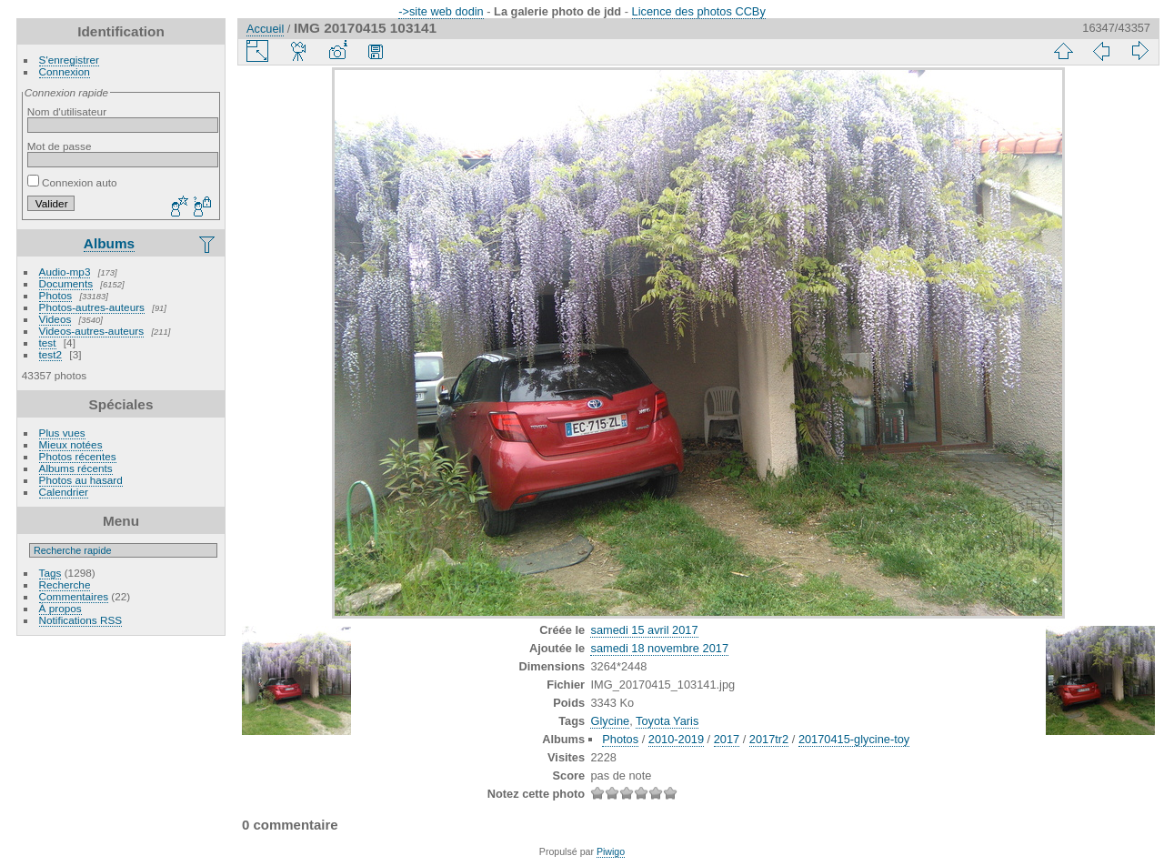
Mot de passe (59, 146)
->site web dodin (441, 11)
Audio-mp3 (65, 271)
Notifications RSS (81, 620)
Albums (109, 243)
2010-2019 (676, 739)
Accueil (265, 28)
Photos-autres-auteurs (92, 307)
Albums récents (76, 468)
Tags (50, 573)
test (47, 342)
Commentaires (74, 596)
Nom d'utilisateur (66, 111)
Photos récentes (77, 456)
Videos (55, 319)
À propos (60, 608)
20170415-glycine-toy (853, 739)
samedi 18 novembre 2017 (659, 648)
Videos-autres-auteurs (92, 331)
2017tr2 (768, 739)
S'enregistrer (69, 59)
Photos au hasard (81, 480)
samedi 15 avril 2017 (643, 630)
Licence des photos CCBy (699, 11)
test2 (51, 354)
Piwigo (611, 851)
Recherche (65, 584)
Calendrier (63, 492)
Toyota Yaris (667, 721)
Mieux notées (71, 444)
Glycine (609, 721)
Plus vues (62, 432)
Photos (56, 295)
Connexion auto (72, 182)
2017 (726, 739)
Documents (66, 283)
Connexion (64, 71)
